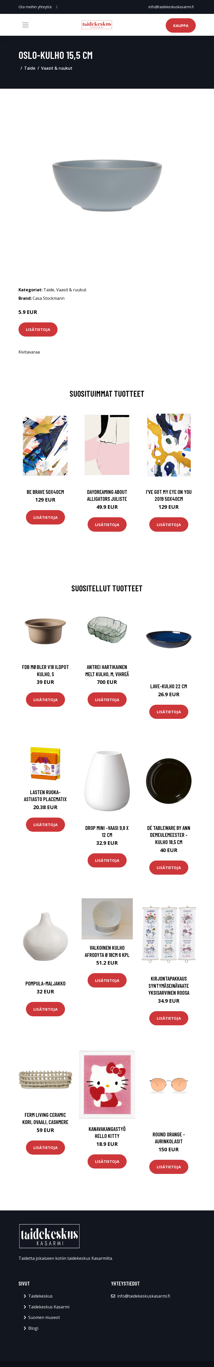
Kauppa (180, 25)
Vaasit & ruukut (56, 68)
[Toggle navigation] (25, 25)
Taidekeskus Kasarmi (48, 1307)
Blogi (33, 1328)
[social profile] (57, 7)
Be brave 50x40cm (45, 491)
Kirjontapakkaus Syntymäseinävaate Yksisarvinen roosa (168, 985)
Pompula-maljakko (45, 983)
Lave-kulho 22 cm (168, 686)
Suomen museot (44, 1317)
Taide (29, 68)
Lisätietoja (38, 329)
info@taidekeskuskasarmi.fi (171, 6)
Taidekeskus (40, 1296)
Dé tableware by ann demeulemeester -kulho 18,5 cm (168, 835)
